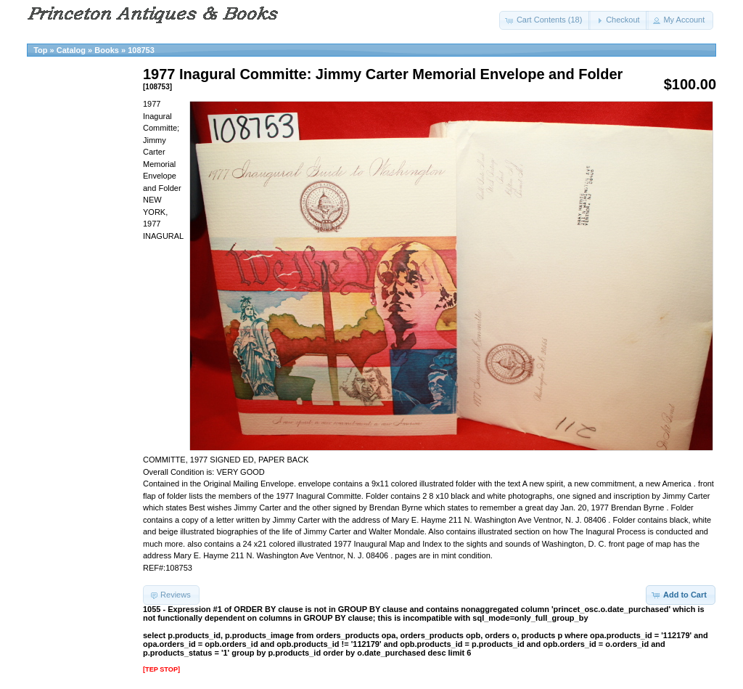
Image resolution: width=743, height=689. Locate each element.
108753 (141, 50)
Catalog (71, 50)
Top (40, 50)
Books (106, 50)
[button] (545, 20)
